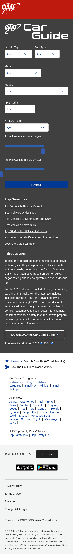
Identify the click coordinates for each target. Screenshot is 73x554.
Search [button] (37, 184)
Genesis (43, 408)
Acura (13, 401)
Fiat (23, 408)
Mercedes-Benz (40, 415)
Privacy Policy (13, 485)
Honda (55, 408)
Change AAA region (16, 509)
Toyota (37, 419)
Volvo (12, 422)
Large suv (15, 385)
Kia (34, 412)
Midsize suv (16, 382)
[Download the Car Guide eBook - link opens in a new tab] (35, 334)
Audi (40, 401)
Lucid (12, 415)
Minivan (44, 385)
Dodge (13, 408)
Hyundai (14, 412)
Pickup (13, 389)
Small (56, 385)
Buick (12, 405)
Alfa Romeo (27, 401)
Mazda (23, 415)
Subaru (25, 419)
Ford (31, 408)
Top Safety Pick (18, 435)
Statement (11, 501)
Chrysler (52, 405)
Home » (14, 361)
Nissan (13, 419)
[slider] (42, 149)
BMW (49, 401)
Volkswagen (52, 419)
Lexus (43, 412)
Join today (47, 454)
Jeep (26, 412)
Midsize (42, 382)
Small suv (31, 385)
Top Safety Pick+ (42, 435)
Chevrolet (38, 405)
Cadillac (24, 405)
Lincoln (54, 412)
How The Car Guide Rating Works (31, 366)
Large (30, 382)
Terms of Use (13, 493)
